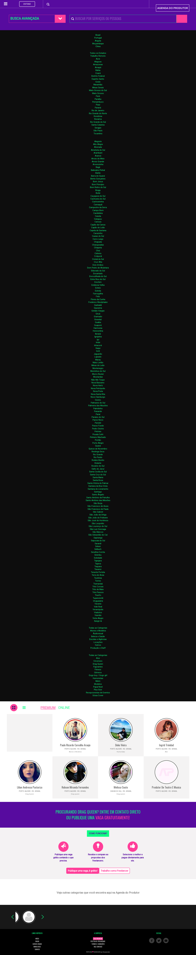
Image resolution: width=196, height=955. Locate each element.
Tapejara (98, 560)
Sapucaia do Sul (98, 540)
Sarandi (98, 543)
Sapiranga (98, 538)
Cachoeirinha (98, 201)
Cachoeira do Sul (97, 199)
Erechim (98, 282)
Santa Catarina (98, 125)
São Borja (98, 503)
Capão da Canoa (98, 224)
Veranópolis (98, 609)
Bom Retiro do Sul (98, 187)
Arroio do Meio (98, 158)
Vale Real (98, 606)
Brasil (98, 35)
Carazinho (98, 233)
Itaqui (98, 348)
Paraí (98, 414)
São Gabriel (98, 512)
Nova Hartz (98, 385)
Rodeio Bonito (98, 460)
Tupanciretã (98, 598)
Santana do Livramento (98, 489)
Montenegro (98, 368)
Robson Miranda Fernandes (75, 787)
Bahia (98, 70)
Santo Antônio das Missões (98, 500)
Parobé (98, 423)
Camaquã (98, 204)
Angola (98, 41)
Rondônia (98, 116)
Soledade (98, 558)
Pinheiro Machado (98, 437)
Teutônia (98, 578)
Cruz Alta (98, 262)
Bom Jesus (98, 181)
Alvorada (98, 147)
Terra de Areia (98, 575)
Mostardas (98, 377)
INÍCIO (37, 939)
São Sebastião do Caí (97, 535)
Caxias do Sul (98, 236)
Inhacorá (98, 345)
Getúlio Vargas (98, 311)
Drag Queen (98, 664)
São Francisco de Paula (98, 509)
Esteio (98, 288)
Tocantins (98, 133)
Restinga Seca (98, 451)
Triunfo (98, 595)
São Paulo (98, 130)
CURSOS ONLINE (37, 944)
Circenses (98, 661)
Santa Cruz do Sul (98, 474)
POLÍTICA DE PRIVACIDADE (98, 941)
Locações (98, 642)
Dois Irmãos (98, 265)
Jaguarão (98, 354)
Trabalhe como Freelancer (114, 870)
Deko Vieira (121, 745)
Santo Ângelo (98, 494)
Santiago (98, 492)
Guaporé (98, 325)
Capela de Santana (98, 230)
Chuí (98, 250)
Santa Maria (98, 477)
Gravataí (98, 319)
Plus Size (98, 689)
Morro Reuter (98, 374)
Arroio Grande (98, 161)
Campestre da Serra (98, 207)
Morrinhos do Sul (97, 371)
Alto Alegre (98, 144)
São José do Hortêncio (98, 520)
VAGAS (37, 941)
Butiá (98, 193)
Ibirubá (98, 334)
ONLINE (64, 708)
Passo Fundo (98, 425)
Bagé (98, 167)
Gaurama (98, 308)
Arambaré (98, 153)
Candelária (98, 213)
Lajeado (97, 357)
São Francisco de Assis (97, 506)
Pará (98, 96)
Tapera (98, 563)
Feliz (98, 296)
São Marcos (98, 532)
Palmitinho (98, 408)
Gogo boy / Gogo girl (98, 675)
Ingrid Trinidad (166, 745)
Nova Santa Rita (98, 394)
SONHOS (37, 949)
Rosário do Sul (97, 466)
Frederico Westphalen (98, 302)
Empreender (106, 952)
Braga (97, 190)
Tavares (97, 569)
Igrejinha (98, 336)
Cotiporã (98, 256)
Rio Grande (98, 454)
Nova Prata (98, 391)
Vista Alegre (98, 618)
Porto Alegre (98, 443)
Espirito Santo (98, 79)
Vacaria (98, 604)
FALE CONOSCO (98, 947)
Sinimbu (97, 555)
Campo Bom (98, 210)
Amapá (98, 67)
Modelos (98, 684)
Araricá (98, 156)
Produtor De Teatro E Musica (166, 787)
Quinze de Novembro (98, 449)
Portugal (98, 38)
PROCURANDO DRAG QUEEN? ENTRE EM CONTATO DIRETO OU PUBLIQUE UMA (98, 815)
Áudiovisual (98, 633)
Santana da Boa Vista (97, 486)
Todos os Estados (98, 53)
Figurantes (98, 667)
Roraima (98, 119)
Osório (98, 400)
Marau (98, 360)
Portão (98, 440)
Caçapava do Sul (98, 196)
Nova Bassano (97, 382)
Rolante (98, 463)
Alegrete (98, 141)
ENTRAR (27, 4)
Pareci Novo (98, 420)
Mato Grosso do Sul (98, 90)
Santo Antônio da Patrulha (98, 497)
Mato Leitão (98, 362)
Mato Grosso (98, 93)
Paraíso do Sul (98, 417)
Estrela (98, 291)
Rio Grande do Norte (98, 113)
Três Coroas (97, 586)
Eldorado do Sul (98, 270)
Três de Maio (98, 589)
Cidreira (98, 253)
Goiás (97, 82)
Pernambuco (98, 102)
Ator (98, 658)
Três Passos (98, 592)
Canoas (98, 222)
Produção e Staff (98, 648)
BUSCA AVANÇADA (24, 19)
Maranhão (98, 84)
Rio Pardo (98, 457)
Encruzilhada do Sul (98, 276)
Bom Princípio (98, 184)
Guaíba (98, 322)
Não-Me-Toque (98, 380)
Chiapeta (98, 247)
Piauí (98, 105)
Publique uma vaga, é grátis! (82, 870)
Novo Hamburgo (98, 397)
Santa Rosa (98, 480)
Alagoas (98, 61)
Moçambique (98, 43)
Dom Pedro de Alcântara (98, 268)
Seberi (98, 546)
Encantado (98, 273)
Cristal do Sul (98, 259)
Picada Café (98, 434)
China (98, 46)
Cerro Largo (98, 239)
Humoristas (98, 678)
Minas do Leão (98, 365)
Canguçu (98, 219)
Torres (98, 581)
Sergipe (98, 128)
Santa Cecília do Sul (98, 471)
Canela (98, 216)
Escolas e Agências (98, 639)
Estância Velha (98, 285)
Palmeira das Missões (98, 405)
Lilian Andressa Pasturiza (29, 787)
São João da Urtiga (97, 514)
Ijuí (98, 339)
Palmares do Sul (98, 403)
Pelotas (98, 431)
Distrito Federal (98, 76)
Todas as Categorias (98, 628)
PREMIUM (48, 708)
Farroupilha (98, 293)
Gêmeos (98, 672)
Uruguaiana (98, 601)
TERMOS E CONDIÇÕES (98, 944)
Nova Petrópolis (98, 388)
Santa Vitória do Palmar (97, 483)
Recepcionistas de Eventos (98, 692)
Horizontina (98, 331)
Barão (98, 173)
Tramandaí (98, 584)
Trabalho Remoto (98, 56)
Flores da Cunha (98, 299)
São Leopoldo (98, 523)
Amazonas (98, 64)
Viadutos (98, 612)
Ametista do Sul (98, 150)
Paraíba (98, 99)
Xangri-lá (98, 621)
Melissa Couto (121, 787)
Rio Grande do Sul (98, 122)
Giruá (98, 314)
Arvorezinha (98, 164)
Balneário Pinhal (98, 170)
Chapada (98, 242)
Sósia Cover (98, 695)
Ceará (98, 73)
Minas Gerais (98, 87)
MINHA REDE (37, 947)
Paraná (98, 107)
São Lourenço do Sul (98, 526)
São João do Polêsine (98, 517)
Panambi (98, 411)
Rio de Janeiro (98, 110)
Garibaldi (98, 305)
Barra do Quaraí (98, 176)
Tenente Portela (98, 572)
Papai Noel (98, 687)
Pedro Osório (98, 428)
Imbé (98, 342)
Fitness (98, 669)
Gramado (98, 316)
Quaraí (98, 446)
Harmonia (98, 328)
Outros (98, 645)
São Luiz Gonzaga (98, 529)
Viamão (98, 615)
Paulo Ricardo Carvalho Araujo (75, 745)
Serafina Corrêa (98, 552)
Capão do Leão (98, 227)
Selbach (97, 549)
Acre (98, 59)
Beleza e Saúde (98, 636)
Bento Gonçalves (97, 179)
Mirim (98, 681)
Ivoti (98, 351)
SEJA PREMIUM (98, 939)
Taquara (98, 566)
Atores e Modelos (98, 630)
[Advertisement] (29, 733)
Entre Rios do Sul (97, 279)
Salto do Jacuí (98, 469)
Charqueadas (98, 245)
